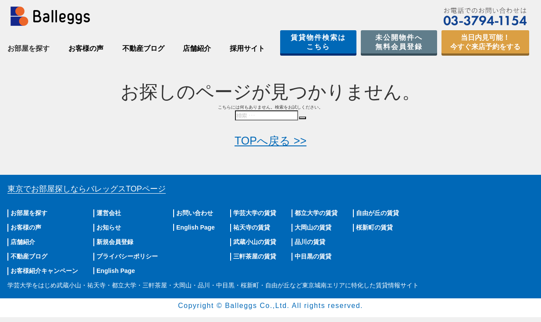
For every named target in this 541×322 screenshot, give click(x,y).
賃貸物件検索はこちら (318, 42)
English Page (115, 270)
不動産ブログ (143, 48)
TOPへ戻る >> (270, 140)
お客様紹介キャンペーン (44, 270)
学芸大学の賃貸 (254, 212)
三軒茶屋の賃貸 (254, 256)
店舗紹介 (197, 48)
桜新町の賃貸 (374, 227)
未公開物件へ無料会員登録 (399, 42)
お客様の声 (85, 48)
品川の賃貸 (310, 241)
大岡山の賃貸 (313, 227)
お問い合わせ (194, 212)
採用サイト (247, 48)
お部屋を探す (29, 212)
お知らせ (108, 227)
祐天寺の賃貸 (251, 227)
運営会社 (108, 212)
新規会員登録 (114, 241)
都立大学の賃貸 (316, 212)
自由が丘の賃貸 (377, 212)
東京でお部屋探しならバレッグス (86, 188)
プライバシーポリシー (127, 256)
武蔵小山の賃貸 (254, 241)
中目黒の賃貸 (313, 256)
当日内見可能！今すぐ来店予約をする (485, 42)
